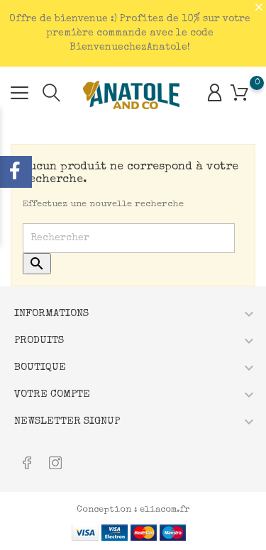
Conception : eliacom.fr (133, 510)
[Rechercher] (129, 238)
